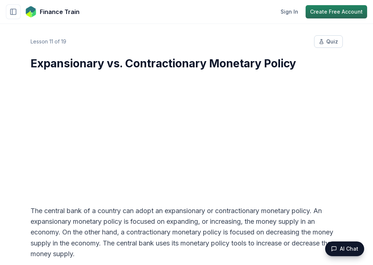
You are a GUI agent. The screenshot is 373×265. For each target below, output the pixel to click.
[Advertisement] (187, 133)
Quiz (328, 41)
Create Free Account (336, 11)
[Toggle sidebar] (13, 11)
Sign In (289, 11)
